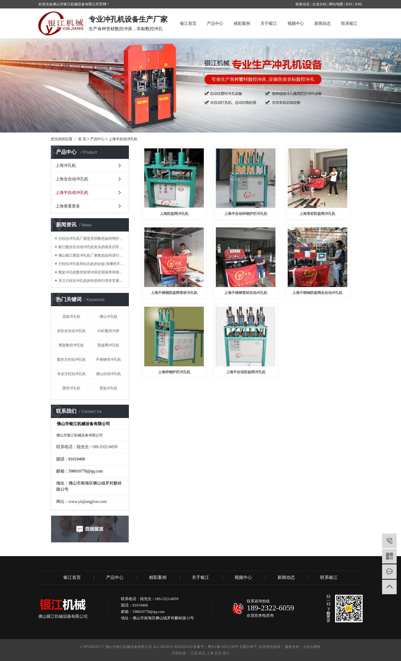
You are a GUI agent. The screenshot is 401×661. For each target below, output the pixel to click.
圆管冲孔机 (71, 388)
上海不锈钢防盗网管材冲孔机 (174, 293)
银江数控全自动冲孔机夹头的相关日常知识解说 (91, 247)
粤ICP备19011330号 (223, 647)
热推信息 (302, 4)
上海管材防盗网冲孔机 (317, 214)
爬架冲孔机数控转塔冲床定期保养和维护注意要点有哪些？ (91, 272)
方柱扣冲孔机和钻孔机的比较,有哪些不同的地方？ (91, 264)
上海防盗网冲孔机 (174, 214)
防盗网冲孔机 (108, 345)
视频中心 (295, 23)
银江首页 (188, 23)
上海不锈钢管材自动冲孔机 (245, 293)
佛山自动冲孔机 (108, 374)
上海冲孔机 (65, 165)
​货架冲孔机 (71, 316)
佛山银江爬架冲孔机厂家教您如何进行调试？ (91, 255)
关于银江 (269, 23)
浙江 (226, 653)
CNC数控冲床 (108, 331)
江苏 (193, 653)
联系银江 (349, 23)
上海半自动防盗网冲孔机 (245, 372)
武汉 (201, 653)
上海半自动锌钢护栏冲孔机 (245, 214)
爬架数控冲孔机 (71, 345)
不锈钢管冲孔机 (108, 359)
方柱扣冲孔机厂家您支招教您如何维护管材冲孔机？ (91, 238)
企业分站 (319, 4)
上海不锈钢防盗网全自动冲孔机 (317, 293)
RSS (349, 4)
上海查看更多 (67, 206)
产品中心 (215, 23)
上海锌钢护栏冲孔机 (174, 372)
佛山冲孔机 (108, 316)
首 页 (82, 139)
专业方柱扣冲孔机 (71, 374)
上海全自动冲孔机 (71, 179)
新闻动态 (322, 23)
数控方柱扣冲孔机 (71, 359)
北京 (217, 653)
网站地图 (336, 4)
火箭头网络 (312, 647)
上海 (210, 653)
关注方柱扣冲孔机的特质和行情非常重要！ (91, 281)
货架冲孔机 (108, 388)
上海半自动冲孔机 (123, 139)
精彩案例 (242, 23)
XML (359, 4)
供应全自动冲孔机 (71, 331)
